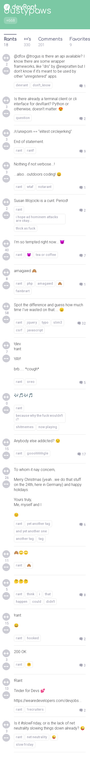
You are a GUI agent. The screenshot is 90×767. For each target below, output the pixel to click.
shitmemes (25, 427)
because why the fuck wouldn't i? (39, 417)
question (23, 118)
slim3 (57, 322)
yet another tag (38, 524)
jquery (32, 322)
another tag (25, 539)
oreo (31, 382)
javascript (35, 330)
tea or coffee (46, 255)
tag (41, 539)
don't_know (41, 85)
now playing (47, 427)
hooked (33, 638)
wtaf (30, 187)
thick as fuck (25, 228)
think (30, 594)
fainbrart (23, 291)
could (36, 601)
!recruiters (35, 709)
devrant (22, 85)
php (30, 283)
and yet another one (31, 531)
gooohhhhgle (37, 453)
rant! (30, 150)
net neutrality (37, 737)
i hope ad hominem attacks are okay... (37, 219)
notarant (44, 187)
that (48, 594)
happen (21, 601)
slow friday (24, 744)
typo (45, 322)
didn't (50, 601)
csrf (19, 330)
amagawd (45, 283)
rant (19, 150)
